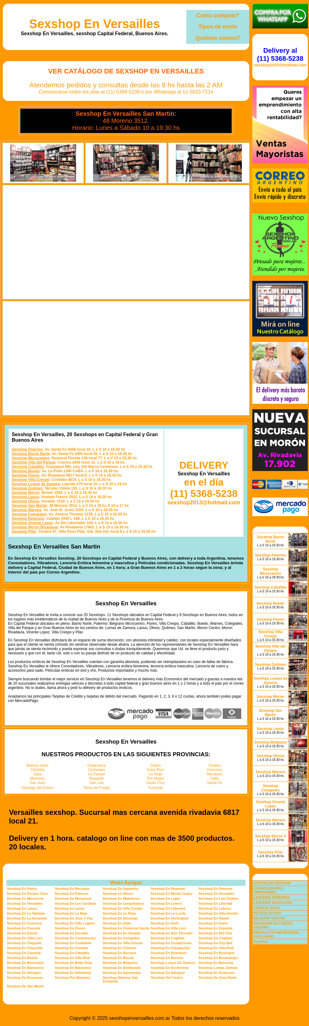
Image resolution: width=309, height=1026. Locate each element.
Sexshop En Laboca (214, 908)
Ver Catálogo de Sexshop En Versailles (126, 71)
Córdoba (37, 770)
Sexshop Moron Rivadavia (35, 527)
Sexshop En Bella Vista (73, 963)
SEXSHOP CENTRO (269, 918)
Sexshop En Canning (24, 953)
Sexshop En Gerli (165, 923)
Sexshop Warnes (26, 510)
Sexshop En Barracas (215, 963)
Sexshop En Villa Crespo (122, 908)
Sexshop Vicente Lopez (32, 523)
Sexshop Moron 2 (270, 836)
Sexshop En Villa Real (216, 948)
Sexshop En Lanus (22, 908)
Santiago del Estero (37, 788)
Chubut (215, 765)
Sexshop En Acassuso (216, 972)
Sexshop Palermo (27, 449)
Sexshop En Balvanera (25, 968)
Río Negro (155, 778)
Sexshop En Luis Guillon (218, 898)
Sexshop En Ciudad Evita (171, 943)
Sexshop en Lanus (70, 908)
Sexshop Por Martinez (72, 977)
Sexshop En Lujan (165, 898)
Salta (214, 778)
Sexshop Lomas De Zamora (173, 963)
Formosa (214, 770)
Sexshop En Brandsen (169, 953)
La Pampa (96, 774)
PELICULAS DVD (267, 913)
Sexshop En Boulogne (216, 953)
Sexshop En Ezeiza (22, 933)
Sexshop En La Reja (71, 913)
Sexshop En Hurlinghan (170, 918)
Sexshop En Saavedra (120, 888)
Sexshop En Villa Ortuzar (123, 943)
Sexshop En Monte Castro (172, 893)
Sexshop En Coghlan (168, 938)
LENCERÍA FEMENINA (271, 897)
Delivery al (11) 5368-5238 (280, 54)
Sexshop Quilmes (27, 488)
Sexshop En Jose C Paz (74, 918)
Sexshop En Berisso (167, 958)
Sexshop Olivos (25, 501)
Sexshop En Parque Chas (27, 893)
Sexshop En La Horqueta (27, 918)
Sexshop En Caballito (72, 953)
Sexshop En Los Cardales (75, 903)
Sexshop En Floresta (23, 928)
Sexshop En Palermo (71, 893)
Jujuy (37, 774)
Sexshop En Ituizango (120, 918)
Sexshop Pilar (24, 531)
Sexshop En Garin (213, 923)
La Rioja (155, 774)
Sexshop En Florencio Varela (126, 928)
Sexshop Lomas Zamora (218, 968)
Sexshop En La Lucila (168, 913)
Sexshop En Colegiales (121, 938)
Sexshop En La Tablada (26, 913)
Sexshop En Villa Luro (168, 928)
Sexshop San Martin (29, 505)
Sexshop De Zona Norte (217, 977)
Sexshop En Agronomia (122, 972)
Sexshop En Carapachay (170, 948)
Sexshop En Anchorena (170, 968)
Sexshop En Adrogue (168, 972)
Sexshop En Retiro (22, 888)
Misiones (37, 778)
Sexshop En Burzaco (119, 953)
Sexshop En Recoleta (72, 888)
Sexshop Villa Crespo (31, 480)
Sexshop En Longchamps (123, 903)
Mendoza (214, 774)
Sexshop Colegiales (29, 514)
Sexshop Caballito (28, 467)
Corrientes (96, 770)
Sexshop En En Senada (121, 933)
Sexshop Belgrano (28, 518)
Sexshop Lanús (25, 497)
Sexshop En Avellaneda (121, 968)
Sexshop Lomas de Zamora (36, 484)
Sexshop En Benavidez (25, 963)
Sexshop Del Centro (167, 977)
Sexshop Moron (25, 492)
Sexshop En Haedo (213, 918)
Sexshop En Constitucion (75, 938)
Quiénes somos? (217, 38)
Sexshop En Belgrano (120, 963)
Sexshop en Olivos (118, 893)
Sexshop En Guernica (24, 923)
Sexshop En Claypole (24, 943)
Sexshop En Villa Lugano (75, 923)
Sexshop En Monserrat (25, 898)
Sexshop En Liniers (166, 903)
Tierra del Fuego (96, 788)
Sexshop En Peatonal (168, 888)
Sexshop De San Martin (25, 986)
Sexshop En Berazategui (218, 958)
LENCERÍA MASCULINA (273, 902)
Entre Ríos (155, 770)
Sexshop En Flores (70, 928)
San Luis (96, 783)
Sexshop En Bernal (118, 958)
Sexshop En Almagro (24, 972)
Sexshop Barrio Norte (31, 454)
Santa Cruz (155, 783)
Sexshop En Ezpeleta (215, 928)
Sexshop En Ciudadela (73, 943)
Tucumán (155, 788)
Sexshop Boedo (26, 471)
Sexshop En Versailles (94, 24)
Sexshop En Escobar (71, 933)
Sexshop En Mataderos (121, 898)
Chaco (155, 765)
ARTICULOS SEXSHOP (272, 883)
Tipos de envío (217, 26)
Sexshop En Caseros (119, 948)
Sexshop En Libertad (215, 903)
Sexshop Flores (25, 475)
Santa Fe (214, 783)
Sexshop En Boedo (22, 958)
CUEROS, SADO (267, 908)
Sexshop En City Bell (215, 943)
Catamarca (96, 765)
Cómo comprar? (217, 15)
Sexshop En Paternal (215, 888)
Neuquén (96, 778)
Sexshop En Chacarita (25, 948)
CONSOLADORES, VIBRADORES (268, 890)
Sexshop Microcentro (30, 458)
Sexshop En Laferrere (168, 908)
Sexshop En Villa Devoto (218, 913)
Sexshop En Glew (117, 923)
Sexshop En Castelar (71, 948)
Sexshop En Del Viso (215, 933)
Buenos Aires (37, 765)
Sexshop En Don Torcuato (172, 933)
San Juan (37, 783)
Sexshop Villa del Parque (34, 462)
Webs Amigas (126, 882)
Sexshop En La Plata (119, 913)
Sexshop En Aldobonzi (73, 972)
